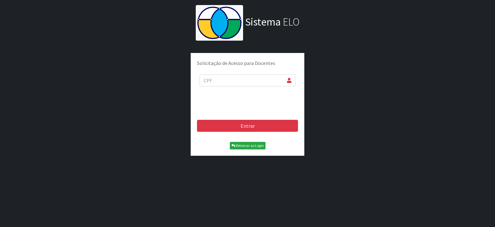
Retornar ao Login (247, 145)
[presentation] (247, 102)
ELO (248, 21)
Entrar (248, 126)
